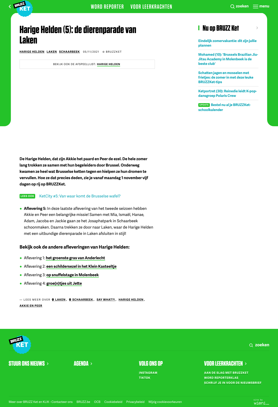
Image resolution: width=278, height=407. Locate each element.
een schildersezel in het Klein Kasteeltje (81, 266)
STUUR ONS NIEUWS (28, 363)
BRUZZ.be (83, 402)
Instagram (148, 373)
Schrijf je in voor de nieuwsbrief (233, 383)
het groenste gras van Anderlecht (75, 258)
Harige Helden (108, 64)
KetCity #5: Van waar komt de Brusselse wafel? (80, 196)
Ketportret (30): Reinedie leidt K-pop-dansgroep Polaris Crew (227, 93)
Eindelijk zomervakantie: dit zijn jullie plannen (227, 43)
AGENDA (83, 363)
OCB (97, 402)
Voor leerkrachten (151, 6)
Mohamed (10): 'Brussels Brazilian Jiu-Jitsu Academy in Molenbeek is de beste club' (228, 59)
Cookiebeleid (113, 402)
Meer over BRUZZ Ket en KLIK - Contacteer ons (41, 402)
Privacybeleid (135, 402)
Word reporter (107, 6)
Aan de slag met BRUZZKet (226, 373)
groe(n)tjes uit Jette (64, 283)
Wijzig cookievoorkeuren (165, 402)
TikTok (144, 378)
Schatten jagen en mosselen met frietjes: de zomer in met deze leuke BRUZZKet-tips (225, 77)
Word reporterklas (221, 378)
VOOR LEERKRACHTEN (225, 363)
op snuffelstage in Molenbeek (72, 275)
